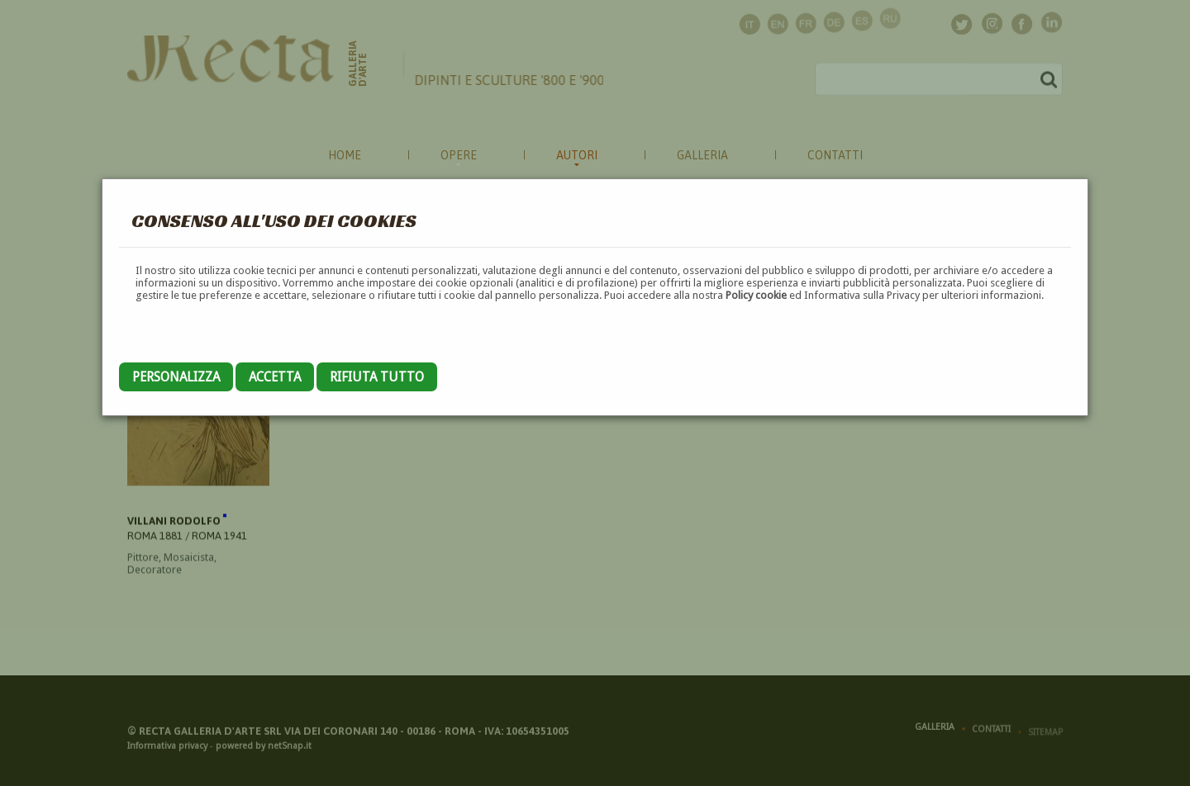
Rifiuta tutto (377, 377)
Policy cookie (756, 295)
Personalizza (176, 377)
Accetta (275, 377)
